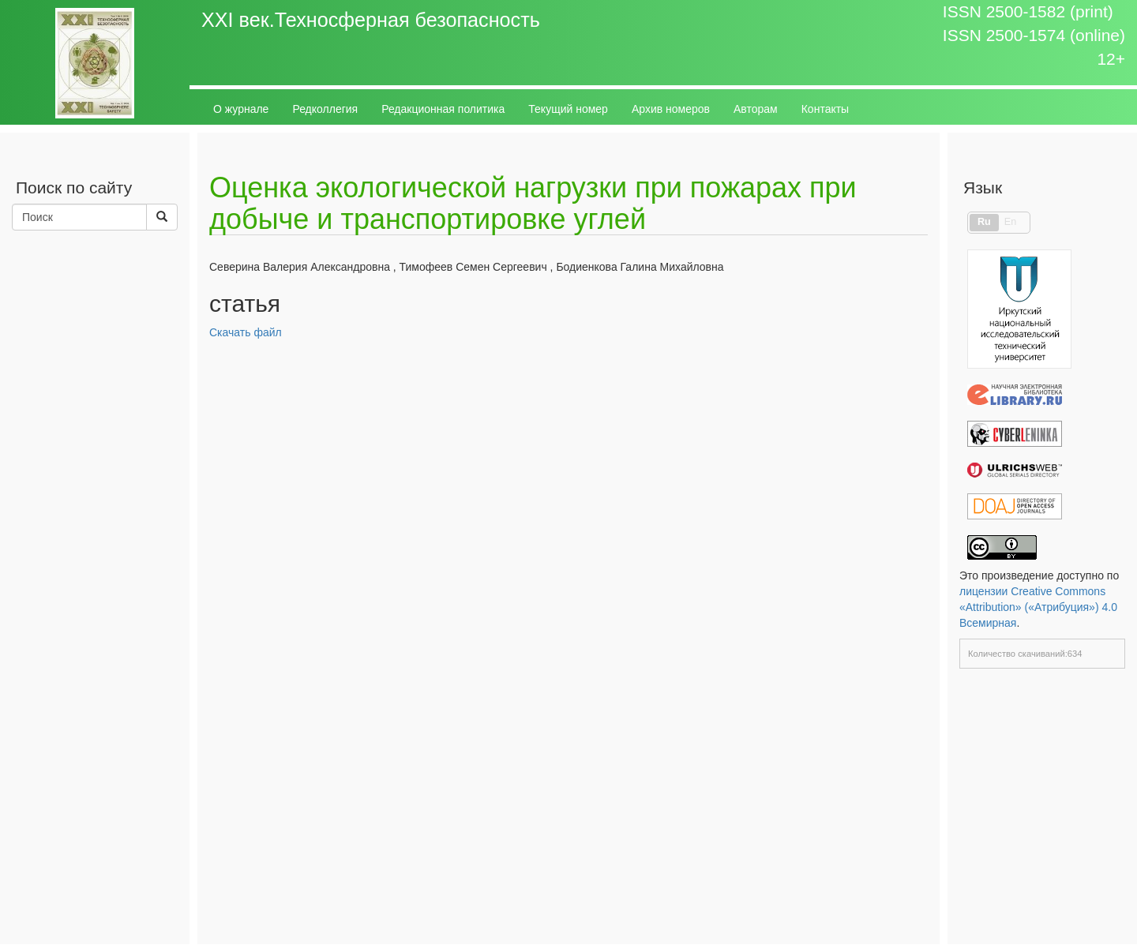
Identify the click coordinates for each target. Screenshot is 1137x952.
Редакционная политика (443, 109)
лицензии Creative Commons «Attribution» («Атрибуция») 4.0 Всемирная (1038, 607)
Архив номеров (671, 109)
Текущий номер (568, 109)
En (1010, 221)
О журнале (240, 109)
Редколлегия (325, 109)
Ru (984, 221)
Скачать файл (245, 332)
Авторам (756, 109)
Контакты (825, 109)
